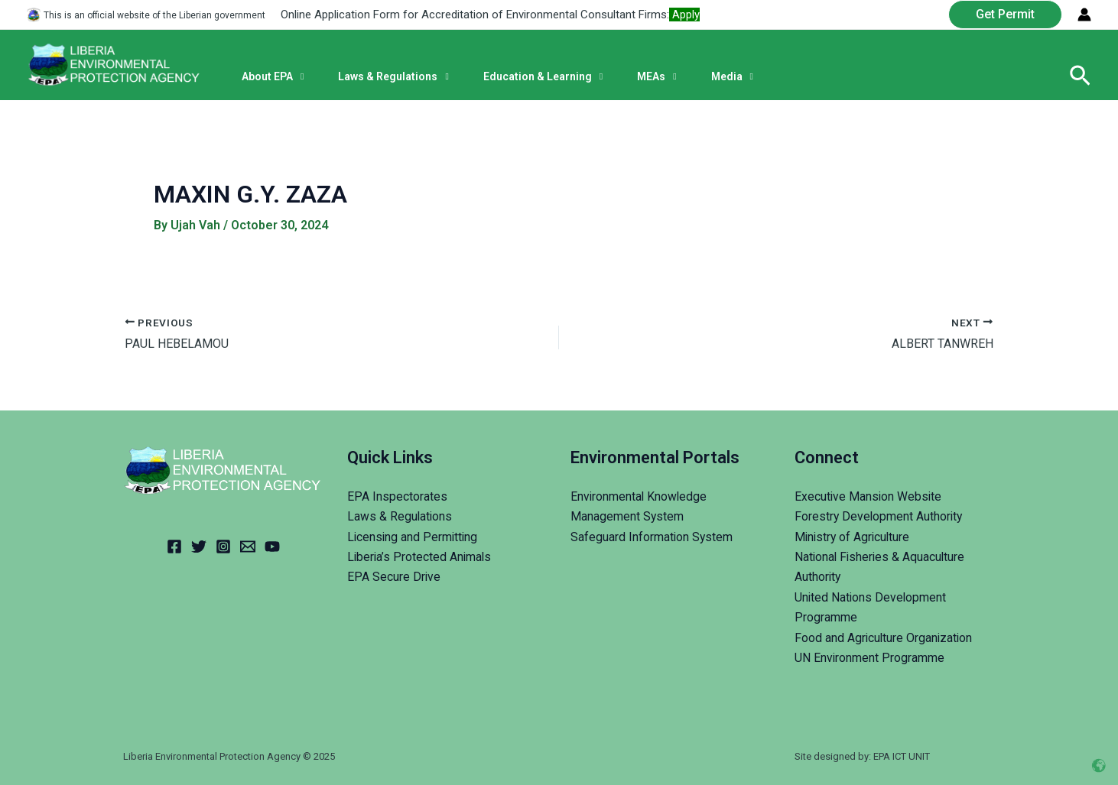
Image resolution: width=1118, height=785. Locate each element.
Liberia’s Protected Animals (420, 557)
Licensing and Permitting (413, 537)
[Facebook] (174, 546)
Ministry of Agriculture (854, 537)
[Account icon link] (1084, 14)
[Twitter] (198, 546)
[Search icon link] (1080, 76)
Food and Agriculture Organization (885, 638)
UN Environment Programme (870, 657)
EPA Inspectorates (397, 496)
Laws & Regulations (400, 516)
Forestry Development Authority (880, 516)
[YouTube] (272, 546)
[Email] (247, 546)
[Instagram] (223, 546)
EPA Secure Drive (394, 576)
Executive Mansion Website (869, 496)
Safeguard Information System (652, 537)
